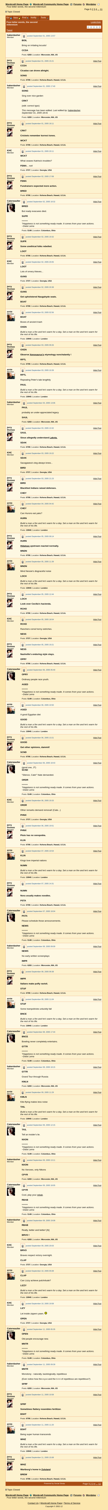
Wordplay (91, 4)
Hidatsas (25, 546)
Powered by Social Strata (54, 1483)
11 (101, 9)
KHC (9, 150)
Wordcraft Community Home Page (51, 4)
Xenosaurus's (37, 354)
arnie (9, 311)
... (98, 9)
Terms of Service (72, 1503)
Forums (77, 4)
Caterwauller (13, 201)
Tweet (9, 30)
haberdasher (13, 35)
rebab (40, 1195)
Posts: (27, 55)
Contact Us (33, 1503)
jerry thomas (11, 61)
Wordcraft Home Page (16, 4)
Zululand (46, 1469)
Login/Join (96, 22)
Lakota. (53, 437)
